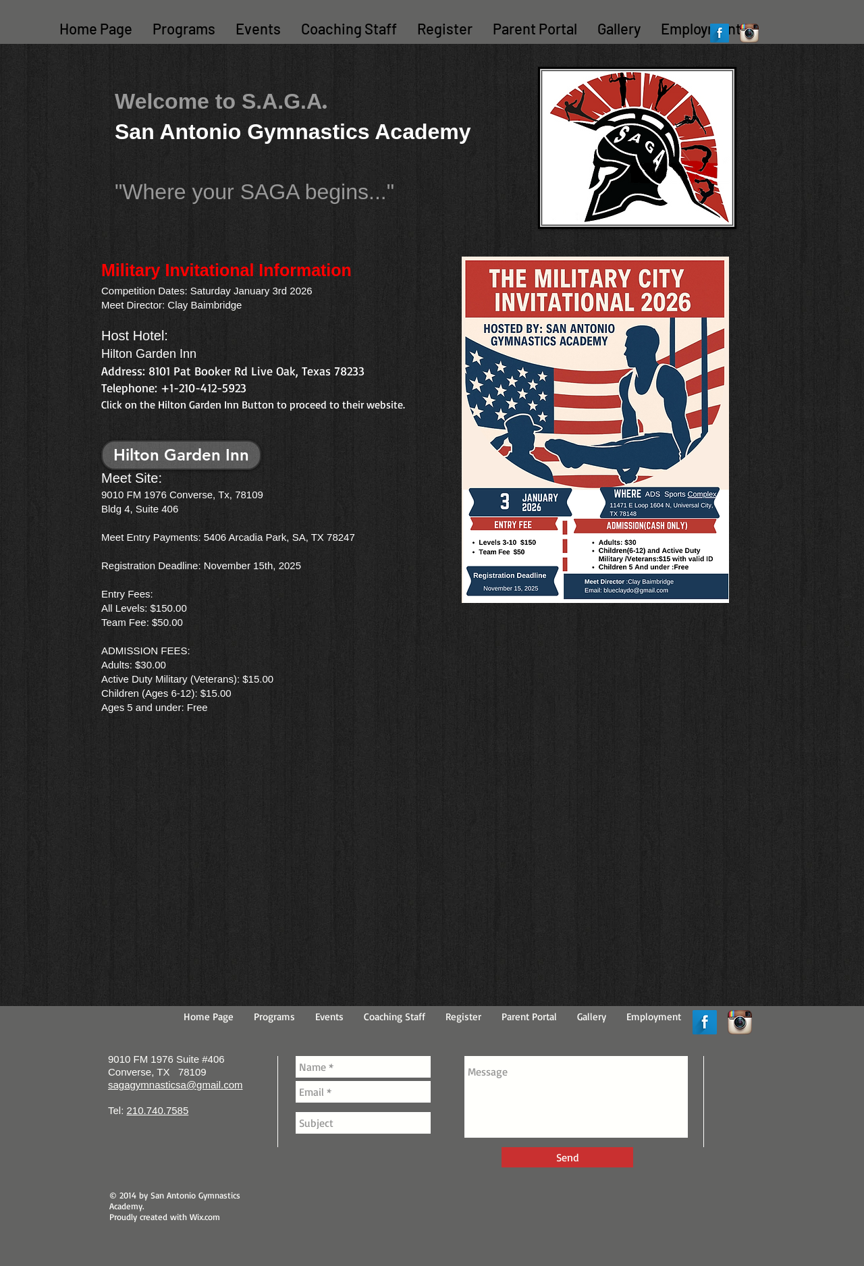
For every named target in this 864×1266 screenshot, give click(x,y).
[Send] (567, 1157)
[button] (183, 29)
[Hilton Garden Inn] (181, 455)
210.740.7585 (158, 1110)
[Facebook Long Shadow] (719, 33)
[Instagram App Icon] (749, 33)
